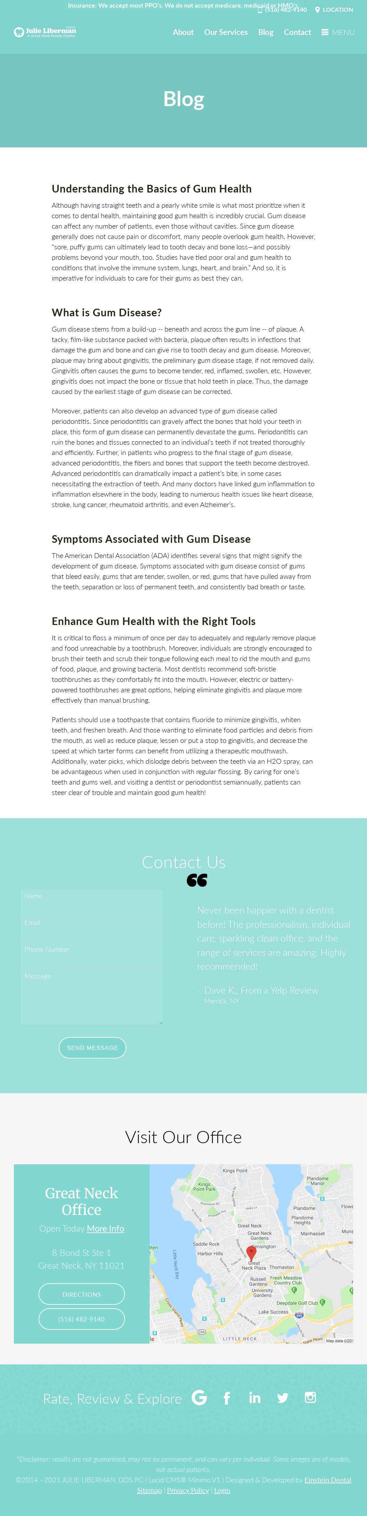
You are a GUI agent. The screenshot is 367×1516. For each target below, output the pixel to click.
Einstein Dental (328, 1479)
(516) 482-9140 (281, 10)
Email (32, 922)
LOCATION (333, 10)
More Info (105, 1228)
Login (222, 1490)
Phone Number (46, 949)
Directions (81, 1294)
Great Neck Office (81, 1202)
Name (33, 895)
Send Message (92, 1048)
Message (37, 975)
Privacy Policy (188, 1490)
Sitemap (149, 1490)
